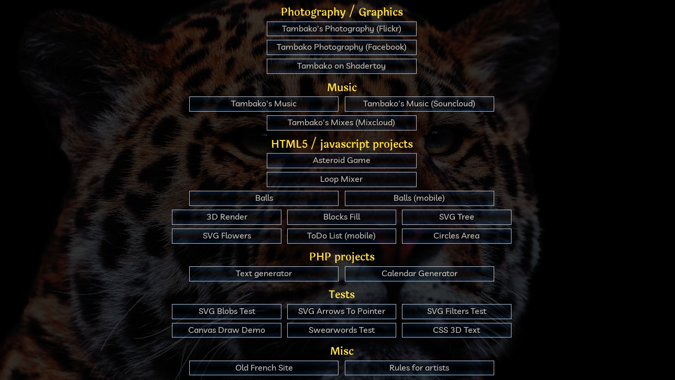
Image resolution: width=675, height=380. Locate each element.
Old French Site (264, 367)
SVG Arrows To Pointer (341, 311)
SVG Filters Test (456, 311)
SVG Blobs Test (227, 311)
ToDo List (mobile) (341, 235)
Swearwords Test (342, 329)
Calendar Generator (420, 273)
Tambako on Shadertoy (341, 65)
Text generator (264, 273)
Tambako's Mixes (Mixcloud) (341, 122)
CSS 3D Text (456, 329)
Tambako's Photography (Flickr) (341, 28)
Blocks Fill (341, 216)
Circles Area (456, 235)
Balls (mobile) (419, 197)
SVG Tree (456, 216)
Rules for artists (419, 367)
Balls (264, 197)
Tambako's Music (264, 103)
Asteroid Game (342, 160)
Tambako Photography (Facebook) (342, 46)
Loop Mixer (341, 178)
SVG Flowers (227, 235)
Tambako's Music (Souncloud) (419, 103)
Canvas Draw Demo (226, 329)
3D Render (226, 216)
